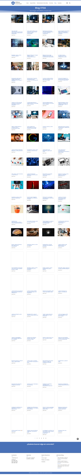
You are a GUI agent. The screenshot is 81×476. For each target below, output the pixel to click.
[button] (70, 3)
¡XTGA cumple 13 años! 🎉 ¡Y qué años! (17, 433)
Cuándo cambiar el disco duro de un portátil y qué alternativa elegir (48, 79)
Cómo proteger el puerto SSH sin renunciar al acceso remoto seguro (48, 103)
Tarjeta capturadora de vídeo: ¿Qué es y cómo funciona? (47, 316)
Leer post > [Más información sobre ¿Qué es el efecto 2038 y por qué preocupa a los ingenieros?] (29, 295)
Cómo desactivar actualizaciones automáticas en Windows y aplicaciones (63, 151)
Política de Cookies (45, 461)
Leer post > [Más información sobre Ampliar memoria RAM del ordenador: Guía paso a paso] (29, 435)
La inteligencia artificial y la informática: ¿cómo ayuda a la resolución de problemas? (48, 433)
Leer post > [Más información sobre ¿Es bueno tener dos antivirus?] (60, 434)
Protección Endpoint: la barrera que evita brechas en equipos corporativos (63, 79)
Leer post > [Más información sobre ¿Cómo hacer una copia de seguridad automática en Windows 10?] (14, 295)
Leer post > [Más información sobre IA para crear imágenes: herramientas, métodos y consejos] (29, 201)
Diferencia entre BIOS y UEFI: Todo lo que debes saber (48, 293)
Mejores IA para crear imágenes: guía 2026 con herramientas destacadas (48, 56)
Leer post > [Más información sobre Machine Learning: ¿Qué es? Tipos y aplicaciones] (14, 364)
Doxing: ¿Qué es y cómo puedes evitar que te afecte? (47, 269)
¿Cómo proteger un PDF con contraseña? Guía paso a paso (63, 316)
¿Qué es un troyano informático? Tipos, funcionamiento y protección (62, 199)
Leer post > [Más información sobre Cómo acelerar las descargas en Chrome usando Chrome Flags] (29, 130)
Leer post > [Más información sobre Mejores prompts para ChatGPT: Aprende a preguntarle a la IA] (60, 412)
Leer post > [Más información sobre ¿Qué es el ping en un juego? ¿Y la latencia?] (60, 294)
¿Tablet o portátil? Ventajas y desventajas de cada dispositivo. (63, 464)
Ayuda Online (32, 3)
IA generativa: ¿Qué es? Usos (63, 363)
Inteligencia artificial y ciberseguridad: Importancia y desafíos (47, 386)
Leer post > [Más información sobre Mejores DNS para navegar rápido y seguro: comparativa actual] (29, 58)
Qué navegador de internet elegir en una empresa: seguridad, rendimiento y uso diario (63, 32)
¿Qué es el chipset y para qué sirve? (17, 316)
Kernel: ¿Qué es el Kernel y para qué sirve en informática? (17, 246)
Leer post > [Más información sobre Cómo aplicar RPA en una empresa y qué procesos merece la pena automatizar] (29, 35)
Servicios (51, 3)
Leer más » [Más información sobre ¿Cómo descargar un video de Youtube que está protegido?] (59, 461)
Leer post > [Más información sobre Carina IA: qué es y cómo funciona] (45, 129)
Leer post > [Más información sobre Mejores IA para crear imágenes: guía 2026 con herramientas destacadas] (45, 58)
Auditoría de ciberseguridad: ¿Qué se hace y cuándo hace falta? (17, 223)
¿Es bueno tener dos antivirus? (62, 433)
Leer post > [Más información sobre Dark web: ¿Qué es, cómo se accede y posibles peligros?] (60, 271)
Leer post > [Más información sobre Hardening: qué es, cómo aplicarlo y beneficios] (14, 200)
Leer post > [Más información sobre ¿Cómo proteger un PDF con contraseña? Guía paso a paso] (60, 318)
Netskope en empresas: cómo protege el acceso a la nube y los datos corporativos (48, 32)
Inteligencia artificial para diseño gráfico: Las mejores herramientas (32, 409)
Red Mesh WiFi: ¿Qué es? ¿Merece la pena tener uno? (32, 316)
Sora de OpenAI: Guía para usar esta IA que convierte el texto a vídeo (17, 269)
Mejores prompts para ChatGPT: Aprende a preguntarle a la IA (62, 409)
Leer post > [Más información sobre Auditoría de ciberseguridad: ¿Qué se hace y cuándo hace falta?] (14, 225)
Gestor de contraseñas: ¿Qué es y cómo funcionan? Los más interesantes (63, 339)
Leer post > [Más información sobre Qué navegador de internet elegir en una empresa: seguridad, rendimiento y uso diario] (60, 35)
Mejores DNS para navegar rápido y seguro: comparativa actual (32, 56)
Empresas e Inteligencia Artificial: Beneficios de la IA (63, 386)
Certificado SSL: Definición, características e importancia (63, 223)
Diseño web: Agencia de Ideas (46, 474)
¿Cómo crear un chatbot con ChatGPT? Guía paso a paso (32, 363)
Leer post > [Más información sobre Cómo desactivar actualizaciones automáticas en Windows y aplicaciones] (60, 154)
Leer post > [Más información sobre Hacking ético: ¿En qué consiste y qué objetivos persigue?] (45, 248)
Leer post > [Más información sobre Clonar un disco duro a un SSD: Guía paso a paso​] (45, 341)
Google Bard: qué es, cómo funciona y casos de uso (32, 151)
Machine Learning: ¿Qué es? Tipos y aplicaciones (17, 363)
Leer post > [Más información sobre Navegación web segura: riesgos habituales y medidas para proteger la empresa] (14, 82)
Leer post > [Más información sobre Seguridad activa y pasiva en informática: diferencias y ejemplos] (60, 130)
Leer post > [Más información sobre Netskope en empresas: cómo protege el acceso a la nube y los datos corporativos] (45, 35)
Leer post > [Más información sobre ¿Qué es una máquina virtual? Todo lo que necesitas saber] (29, 342)
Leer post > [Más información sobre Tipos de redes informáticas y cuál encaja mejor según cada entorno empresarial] (14, 35)
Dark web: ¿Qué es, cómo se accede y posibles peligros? (63, 269)
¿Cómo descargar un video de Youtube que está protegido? (63, 460)
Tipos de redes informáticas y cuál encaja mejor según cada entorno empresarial (17, 32)
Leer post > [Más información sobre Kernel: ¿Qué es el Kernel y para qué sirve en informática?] (14, 248)
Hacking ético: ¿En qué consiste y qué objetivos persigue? (48, 246)
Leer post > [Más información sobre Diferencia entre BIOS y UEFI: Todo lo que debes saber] (45, 294)
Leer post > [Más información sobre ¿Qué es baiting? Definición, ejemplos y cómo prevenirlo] (14, 152)
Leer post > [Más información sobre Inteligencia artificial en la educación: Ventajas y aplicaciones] (14, 412)
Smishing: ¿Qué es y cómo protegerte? (32, 246)
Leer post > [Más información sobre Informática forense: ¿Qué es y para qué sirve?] (29, 224)
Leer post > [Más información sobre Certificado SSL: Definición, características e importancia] (60, 225)
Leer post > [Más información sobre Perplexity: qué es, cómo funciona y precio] (14, 57)
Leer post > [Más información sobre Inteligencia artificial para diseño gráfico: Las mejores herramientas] (29, 412)
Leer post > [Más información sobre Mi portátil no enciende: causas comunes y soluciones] (45, 177)
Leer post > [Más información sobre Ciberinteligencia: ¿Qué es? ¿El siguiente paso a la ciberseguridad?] (45, 225)
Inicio (27, 3)
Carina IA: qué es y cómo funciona (48, 127)
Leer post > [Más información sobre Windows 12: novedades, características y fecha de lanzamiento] (45, 201)
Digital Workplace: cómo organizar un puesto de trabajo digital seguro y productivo (63, 104)
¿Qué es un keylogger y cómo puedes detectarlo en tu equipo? (17, 339)
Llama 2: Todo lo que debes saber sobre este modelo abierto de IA (48, 409)
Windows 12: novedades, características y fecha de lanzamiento (48, 198)
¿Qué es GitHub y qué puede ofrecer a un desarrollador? (62, 246)
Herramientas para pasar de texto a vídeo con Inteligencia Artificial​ (48, 363)
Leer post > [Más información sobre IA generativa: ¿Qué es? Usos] (60, 364)
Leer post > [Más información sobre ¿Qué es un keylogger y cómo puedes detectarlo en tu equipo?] (14, 342)
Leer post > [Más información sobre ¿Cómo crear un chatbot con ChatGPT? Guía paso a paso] (29, 365)
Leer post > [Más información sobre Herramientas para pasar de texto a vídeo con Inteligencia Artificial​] (45, 365)
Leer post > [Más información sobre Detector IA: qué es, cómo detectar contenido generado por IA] (60, 177)
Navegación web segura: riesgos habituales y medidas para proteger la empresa (17, 80)
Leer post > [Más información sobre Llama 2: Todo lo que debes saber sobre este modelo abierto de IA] (45, 412)
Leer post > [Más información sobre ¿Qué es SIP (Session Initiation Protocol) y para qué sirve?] (29, 177)
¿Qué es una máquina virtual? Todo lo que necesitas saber (31, 339)
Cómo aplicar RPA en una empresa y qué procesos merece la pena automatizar (32, 32)
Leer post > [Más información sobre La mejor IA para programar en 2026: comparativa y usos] (60, 58)
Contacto (59, 3)
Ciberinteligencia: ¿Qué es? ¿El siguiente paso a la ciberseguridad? (48, 223)
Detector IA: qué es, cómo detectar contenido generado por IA (63, 175)
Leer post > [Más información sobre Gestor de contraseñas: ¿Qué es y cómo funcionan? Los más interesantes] (60, 342)
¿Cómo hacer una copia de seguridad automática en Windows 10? (17, 293)
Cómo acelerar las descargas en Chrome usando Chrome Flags (31, 127)
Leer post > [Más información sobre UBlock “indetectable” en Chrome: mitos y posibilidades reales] (14, 130)
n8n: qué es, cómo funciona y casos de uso (17, 175)
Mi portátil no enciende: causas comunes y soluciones (47, 175)
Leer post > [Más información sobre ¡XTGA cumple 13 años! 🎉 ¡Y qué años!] (14, 434)
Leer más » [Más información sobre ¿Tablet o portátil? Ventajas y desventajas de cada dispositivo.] (59, 465)
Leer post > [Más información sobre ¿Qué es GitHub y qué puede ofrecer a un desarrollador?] (60, 248)
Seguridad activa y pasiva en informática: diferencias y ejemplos (63, 127)
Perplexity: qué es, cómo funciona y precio (16, 56)
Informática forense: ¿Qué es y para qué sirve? (32, 222)
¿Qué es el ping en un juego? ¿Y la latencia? (62, 293)
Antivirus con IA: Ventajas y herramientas (32, 386)
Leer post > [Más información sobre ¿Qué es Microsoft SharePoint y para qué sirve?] (45, 153)
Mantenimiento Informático (42, 3)
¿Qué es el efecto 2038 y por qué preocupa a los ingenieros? (32, 293)
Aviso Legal (44, 459)
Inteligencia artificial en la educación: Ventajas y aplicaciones (17, 409)
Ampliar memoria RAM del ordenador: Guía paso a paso (32, 433)
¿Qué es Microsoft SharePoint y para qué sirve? (47, 151)
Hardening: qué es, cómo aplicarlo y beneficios (17, 198)
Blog (55, 3)
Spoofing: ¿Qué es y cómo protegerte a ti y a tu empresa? (32, 269)
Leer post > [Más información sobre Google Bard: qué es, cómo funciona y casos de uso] (29, 152)
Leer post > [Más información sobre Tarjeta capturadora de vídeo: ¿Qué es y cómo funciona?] (45, 318)
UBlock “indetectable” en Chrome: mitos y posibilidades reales (16, 127)
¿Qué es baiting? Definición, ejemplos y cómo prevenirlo (17, 151)
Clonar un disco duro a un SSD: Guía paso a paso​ (48, 339)
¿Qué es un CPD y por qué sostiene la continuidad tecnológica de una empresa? (17, 104)
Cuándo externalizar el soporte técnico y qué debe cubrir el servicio (32, 103)
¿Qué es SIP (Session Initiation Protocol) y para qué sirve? (32, 175)
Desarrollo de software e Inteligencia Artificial (16, 386)
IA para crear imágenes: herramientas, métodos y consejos (32, 198)
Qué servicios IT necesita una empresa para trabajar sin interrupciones (32, 79)
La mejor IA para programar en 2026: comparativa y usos (62, 56)
